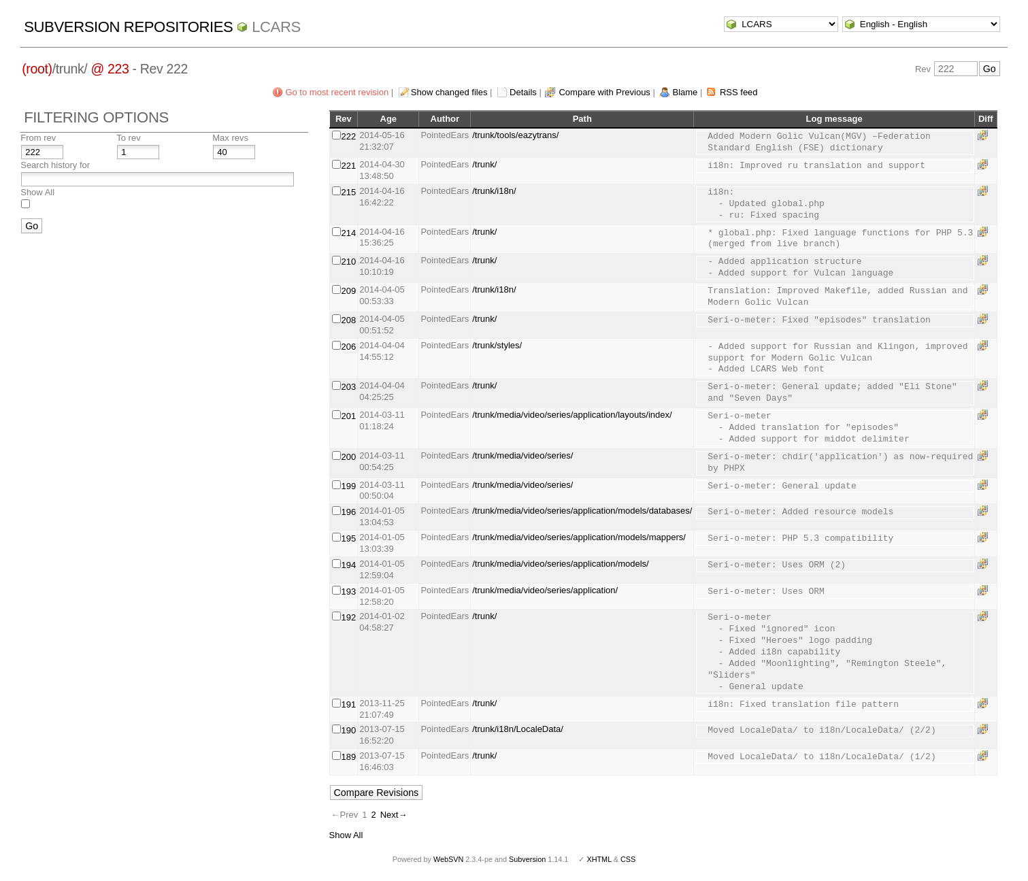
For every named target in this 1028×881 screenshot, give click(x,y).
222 (349, 136)
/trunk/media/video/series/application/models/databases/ (582, 510)
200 (349, 457)
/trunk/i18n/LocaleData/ (517, 729)
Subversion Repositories (128, 26)
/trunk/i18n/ (494, 191)
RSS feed (739, 92)
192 (349, 617)
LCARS (276, 26)
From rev (38, 138)
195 (349, 538)
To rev (128, 138)
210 (349, 261)
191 (349, 704)
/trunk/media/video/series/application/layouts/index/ (571, 415)
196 (349, 512)
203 (349, 387)
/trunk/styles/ (497, 345)
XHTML (598, 859)
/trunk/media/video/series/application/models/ (560, 564)
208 (349, 320)
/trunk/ (484, 164)
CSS (627, 859)
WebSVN (448, 859)
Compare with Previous (604, 92)
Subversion (527, 859)
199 (349, 486)
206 (349, 347)
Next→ (394, 815)
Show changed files (449, 92)
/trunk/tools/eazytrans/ (515, 135)
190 (349, 730)
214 (349, 233)
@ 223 (109, 68)
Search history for (55, 165)
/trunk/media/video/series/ (522, 455)
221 (349, 166)
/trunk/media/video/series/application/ (545, 590)
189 (349, 757)
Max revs (230, 138)
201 (349, 416)
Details (523, 92)
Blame (684, 92)
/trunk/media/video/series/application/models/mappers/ (579, 537)
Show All (37, 192)
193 (349, 591)
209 (349, 291)
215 (349, 192)
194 (349, 565)
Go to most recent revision (336, 92)
